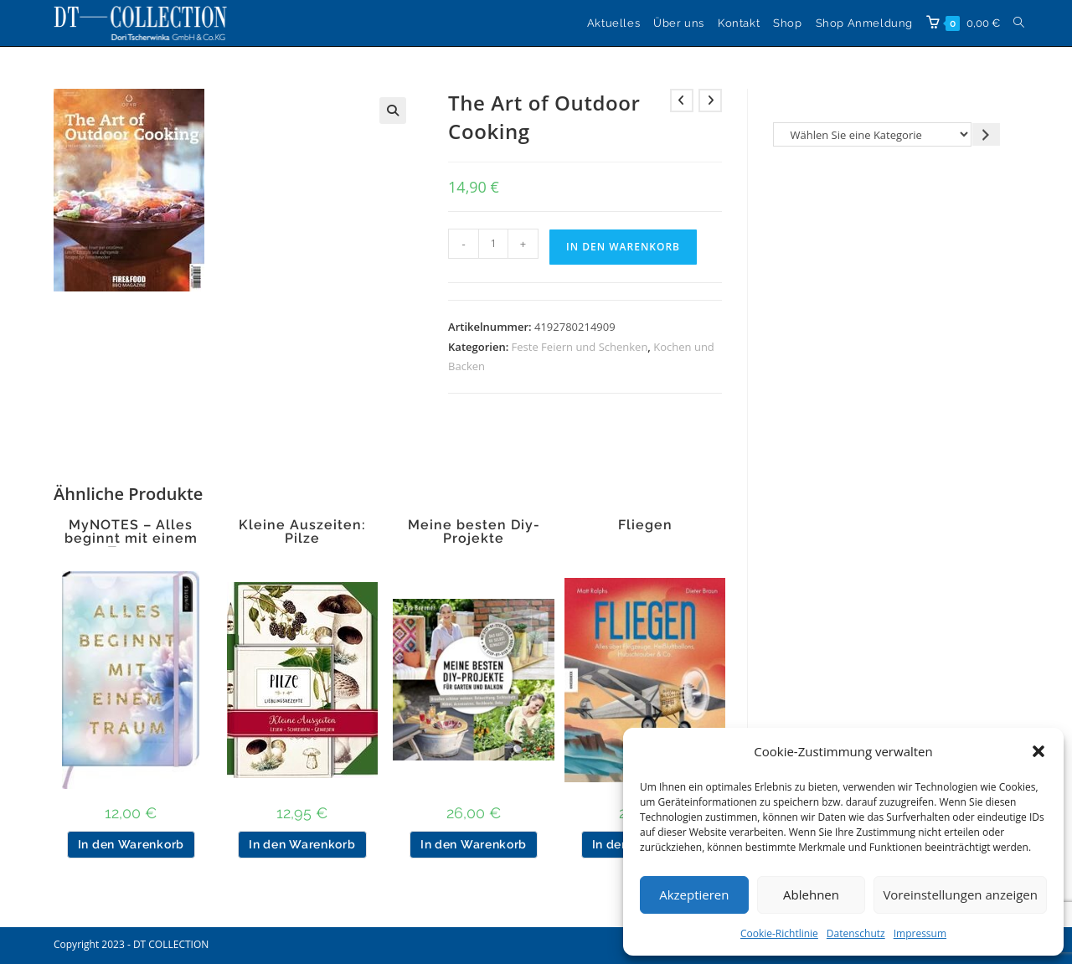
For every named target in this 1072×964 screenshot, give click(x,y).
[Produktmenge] (493, 244)
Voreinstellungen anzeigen (960, 894)
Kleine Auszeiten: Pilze (302, 531)
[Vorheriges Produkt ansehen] (681, 100)
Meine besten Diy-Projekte (474, 531)
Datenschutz (856, 933)
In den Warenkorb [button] (131, 844)
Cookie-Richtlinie (779, 933)
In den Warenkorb (623, 247)
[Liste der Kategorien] (872, 134)
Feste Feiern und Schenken (580, 346)
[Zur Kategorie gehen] (986, 134)
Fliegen (645, 525)
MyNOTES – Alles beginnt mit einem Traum (131, 538)
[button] (1038, 751)
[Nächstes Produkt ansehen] (710, 100)
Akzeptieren (694, 894)
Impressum (920, 933)
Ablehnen (811, 894)
